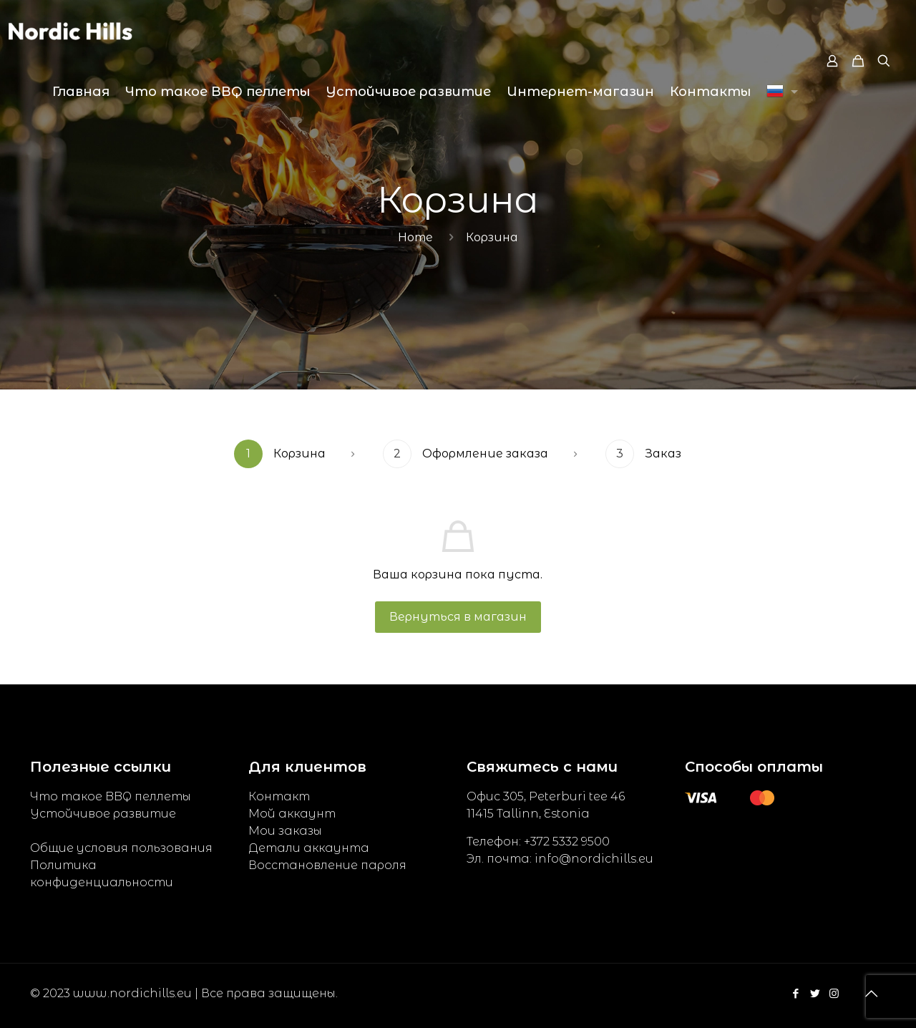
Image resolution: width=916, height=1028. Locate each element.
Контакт (279, 796)
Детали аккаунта (308, 848)
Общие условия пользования (121, 848)
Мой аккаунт (292, 813)
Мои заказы (285, 831)
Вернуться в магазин (458, 617)
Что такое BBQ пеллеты (110, 796)
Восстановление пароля (327, 865)
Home (415, 237)
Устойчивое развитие (103, 813)
